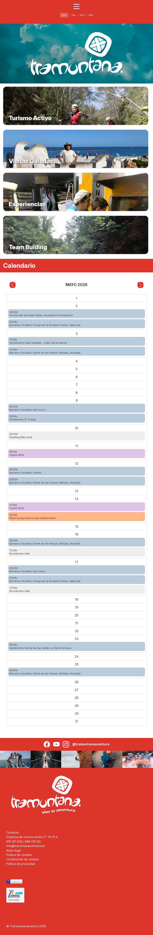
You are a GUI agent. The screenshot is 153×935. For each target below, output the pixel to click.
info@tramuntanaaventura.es (25, 846)
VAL (74, 15)
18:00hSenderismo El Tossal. (22, 418)
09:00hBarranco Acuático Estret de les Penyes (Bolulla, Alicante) (44, 481)
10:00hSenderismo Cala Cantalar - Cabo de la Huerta (38, 341)
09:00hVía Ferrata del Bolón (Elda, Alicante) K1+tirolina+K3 (41, 314)
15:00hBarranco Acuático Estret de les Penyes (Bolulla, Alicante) (44, 351)
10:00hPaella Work (16, 506)
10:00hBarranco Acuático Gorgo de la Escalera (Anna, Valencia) (44, 323)
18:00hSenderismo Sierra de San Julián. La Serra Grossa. (40, 646)
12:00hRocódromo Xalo (19, 552)
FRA (90, 15)
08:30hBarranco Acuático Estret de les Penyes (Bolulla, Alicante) (44, 542)
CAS (64, 15)
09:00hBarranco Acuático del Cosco (27, 408)
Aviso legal (13, 850)
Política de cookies (19, 855)
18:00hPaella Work (16, 453)
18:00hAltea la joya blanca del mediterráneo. (32, 516)
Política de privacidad (20, 863)
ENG (82, 15)
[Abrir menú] (76, 6)
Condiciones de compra (22, 859)
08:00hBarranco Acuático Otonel (25, 471)
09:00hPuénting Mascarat (20, 436)
